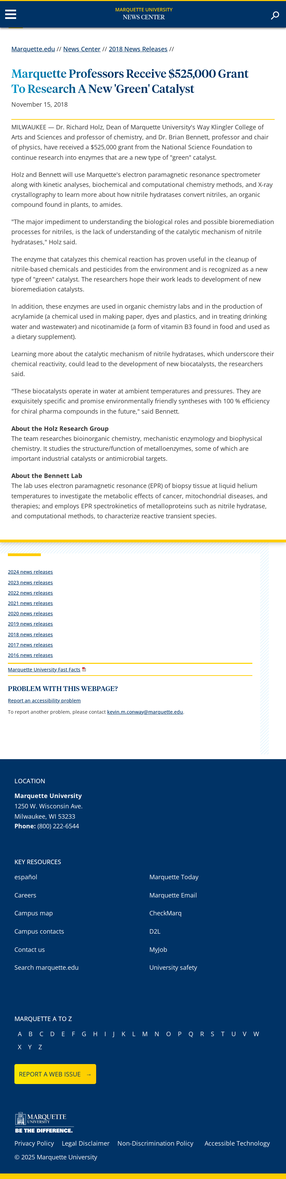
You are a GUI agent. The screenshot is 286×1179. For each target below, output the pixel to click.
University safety (173, 967)
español (25, 877)
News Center (144, 17)
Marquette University (144, 9)
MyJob (158, 949)
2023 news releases (30, 582)
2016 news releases (30, 655)
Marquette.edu (33, 49)
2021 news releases (30, 603)
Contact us (29, 949)
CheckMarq (165, 913)
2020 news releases (30, 613)
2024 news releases (30, 572)
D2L (154, 931)
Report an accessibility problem (44, 700)
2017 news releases (30, 644)
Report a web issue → (55, 1074)
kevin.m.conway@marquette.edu (145, 712)
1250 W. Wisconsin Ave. (48, 806)
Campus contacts (39, 931)
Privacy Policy (34, 1143)
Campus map (33, 913)
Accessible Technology (237, 1143)
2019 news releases (30, 623)
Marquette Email (173, 895)
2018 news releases (30, 634)
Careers (25, 895)
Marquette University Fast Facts (44, 669)
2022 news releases (30, 593)
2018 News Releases (138, 49)
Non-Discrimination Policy (155, 1143)
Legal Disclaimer (86, 1143)
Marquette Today (173, 877)
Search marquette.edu (46, 967)
